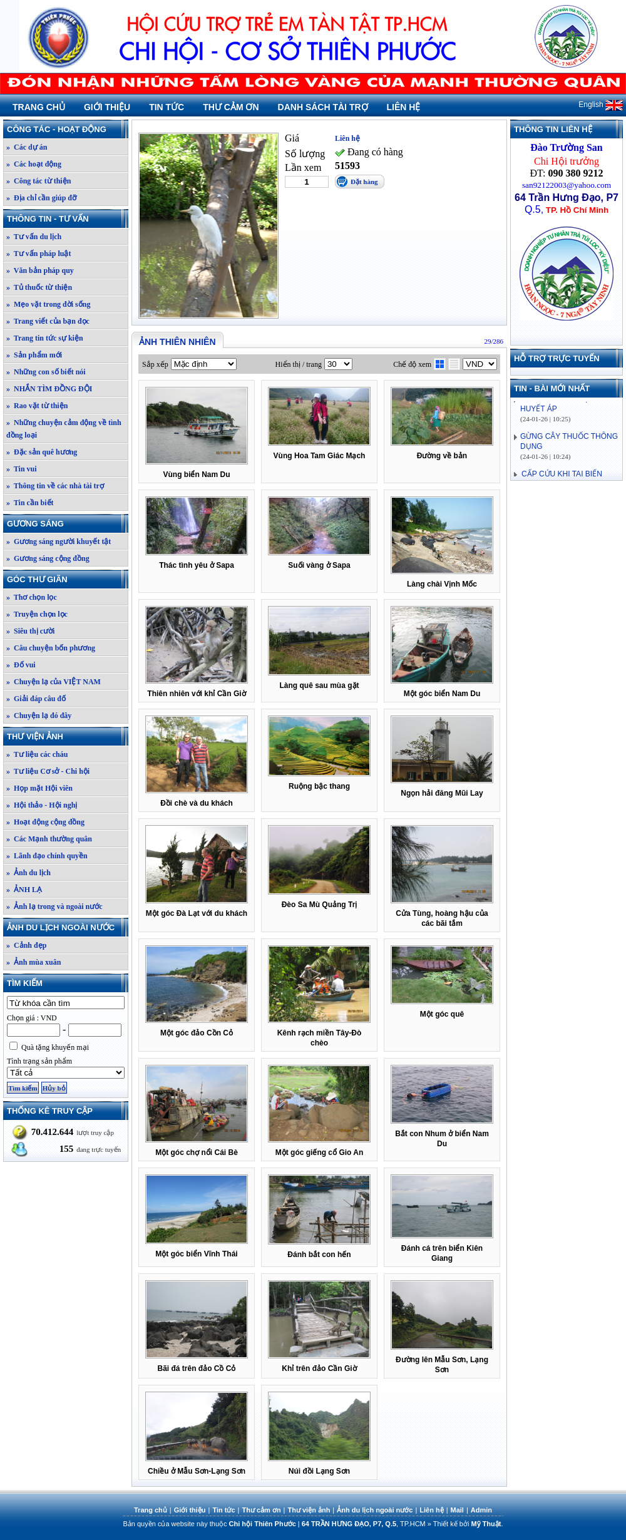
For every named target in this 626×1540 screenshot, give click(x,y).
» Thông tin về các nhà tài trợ (55, 485)
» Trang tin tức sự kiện (44, 338)
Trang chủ (39, 107)
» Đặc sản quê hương (41, 452)
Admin (481, 1510)
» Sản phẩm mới (34, 355)
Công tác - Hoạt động (67, 129)
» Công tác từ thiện (38, 181)
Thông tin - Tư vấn (67, 219)
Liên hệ (404, 107)
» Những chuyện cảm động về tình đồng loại (63, 428)
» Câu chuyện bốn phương (50, 648)
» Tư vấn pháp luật (38, 253)
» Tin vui (21, 469)
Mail (457, 1510)
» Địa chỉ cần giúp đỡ (41, 197)
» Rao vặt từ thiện (37, 405)
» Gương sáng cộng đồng (48, 558)
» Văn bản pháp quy (40, 270)
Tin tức (166, 107)
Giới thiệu (107, 107)
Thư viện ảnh (67, 736)
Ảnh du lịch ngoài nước (67, 927)
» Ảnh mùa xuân (33, 962)
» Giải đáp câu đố (36, 698)
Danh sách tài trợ (323, 107)
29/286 (493, 341)
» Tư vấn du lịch (33, 236)
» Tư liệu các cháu (37, 754)
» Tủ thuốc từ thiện (39, 287)
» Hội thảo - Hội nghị (41, 805)
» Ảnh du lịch (28, 872)
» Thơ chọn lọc (31, 597)
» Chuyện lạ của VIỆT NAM (53, 681)
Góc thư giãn (67, 579)
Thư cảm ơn (231, 107)
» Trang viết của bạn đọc (48, 321)
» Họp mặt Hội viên (39, 788)
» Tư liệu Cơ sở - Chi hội (48, 771)
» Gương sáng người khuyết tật (58, 541)
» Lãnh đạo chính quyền (47, 855)
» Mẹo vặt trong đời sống (48, 304)
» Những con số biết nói (46, 371)
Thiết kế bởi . (468, 1523)
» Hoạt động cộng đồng (45, 822)
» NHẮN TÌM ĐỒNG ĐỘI (49, 388)
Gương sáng (67, 524)
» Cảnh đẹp (26, 945)
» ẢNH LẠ (24, 889)
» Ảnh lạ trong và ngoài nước (54, 906)
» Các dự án (26, 147)
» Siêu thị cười (30, 631)
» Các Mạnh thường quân (49, 838)
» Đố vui (21, 664)
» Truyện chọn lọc (37, 614)
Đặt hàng (364, 181)
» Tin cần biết (30, 502)
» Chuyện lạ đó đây (38, 715)
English (600, 104)
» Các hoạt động (33, 164)
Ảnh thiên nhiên (177, 342)
